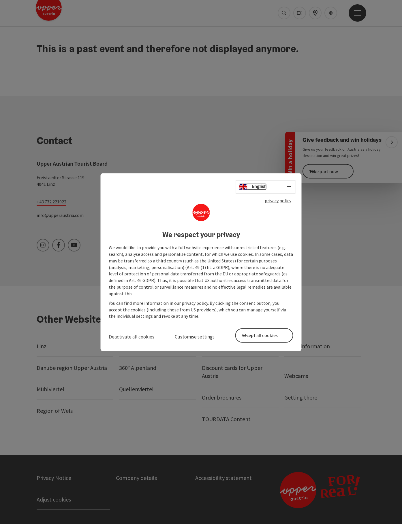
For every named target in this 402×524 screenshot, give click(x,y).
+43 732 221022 (51, 202)
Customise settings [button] (195, 337)
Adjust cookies (54, 499)
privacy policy (278, 202)
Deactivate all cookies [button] (131, 337)
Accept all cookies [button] (268, 334)
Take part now (332, 171)
